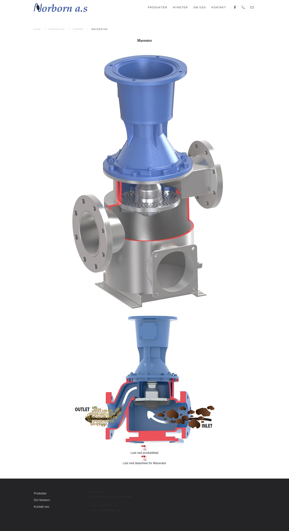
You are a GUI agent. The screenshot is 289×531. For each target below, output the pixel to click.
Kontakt (218, 7)
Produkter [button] (157, 7)
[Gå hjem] (60, 7)
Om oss (199, 7)
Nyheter (180, 7)
